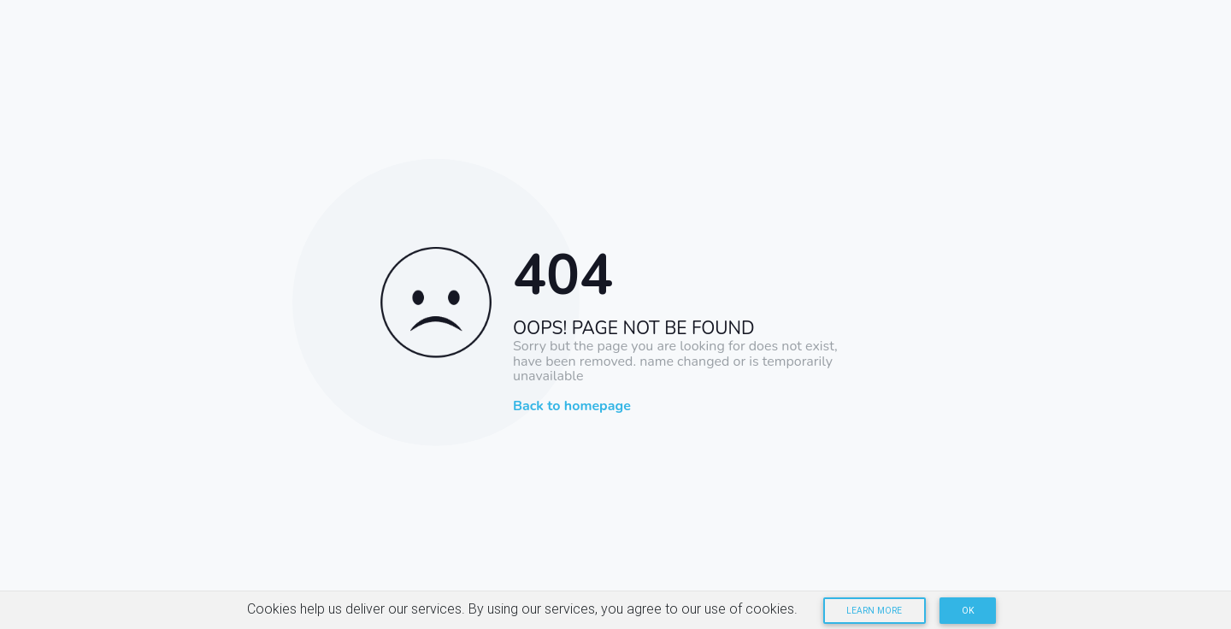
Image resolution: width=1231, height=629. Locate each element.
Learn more (874, 610)
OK (968, 610)
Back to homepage (572, 406)
